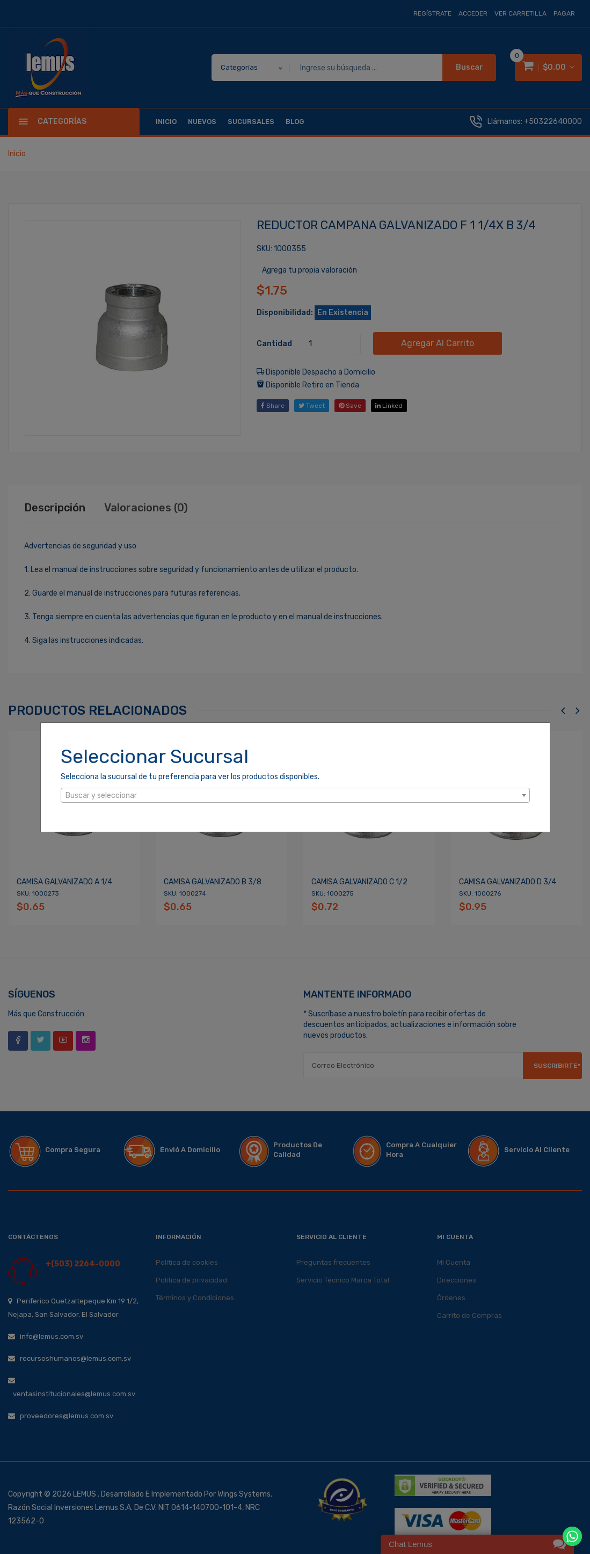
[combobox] (295, 795)
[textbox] (295, 795)
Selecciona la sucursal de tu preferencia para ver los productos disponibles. (190, 776)
